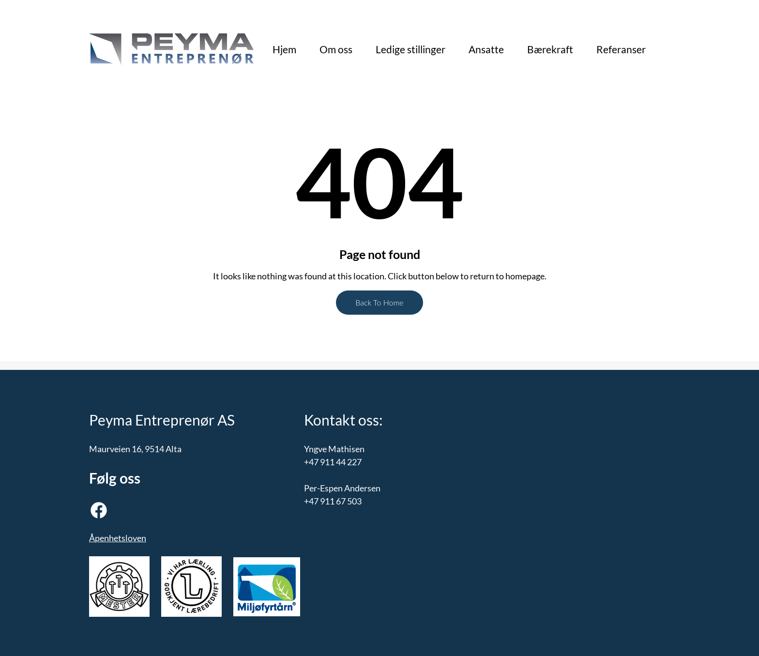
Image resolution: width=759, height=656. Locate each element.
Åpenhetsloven (117, 538)
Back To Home (379, 302)
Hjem (284, 49)
